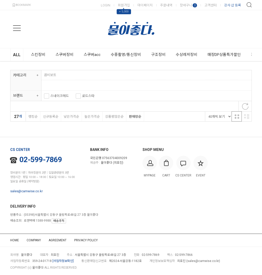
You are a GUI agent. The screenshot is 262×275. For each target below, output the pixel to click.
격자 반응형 (237, 116)
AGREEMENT (58, 240)
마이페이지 (145, 5)
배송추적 (58, 221)
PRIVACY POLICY (86, 240)
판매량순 (135, 116)
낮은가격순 (71, 116)
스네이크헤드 (59, 96)
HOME (14, 240)
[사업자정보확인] (63, 261)
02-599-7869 (36, 159)
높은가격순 (92, 116)
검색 (249, 4)
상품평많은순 (114, 116)
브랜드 (18, 95)
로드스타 (88, 96)
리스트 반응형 (247, 116)
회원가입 (124, 5)
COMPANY (34, 240)
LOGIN (105, 5)
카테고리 (19, 75)
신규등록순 (50, 116)
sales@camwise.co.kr (26, 191)
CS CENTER (20, 150)
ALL (16, 54)
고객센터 (210, 5)
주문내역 (166, 5)
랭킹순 (33, 116)
